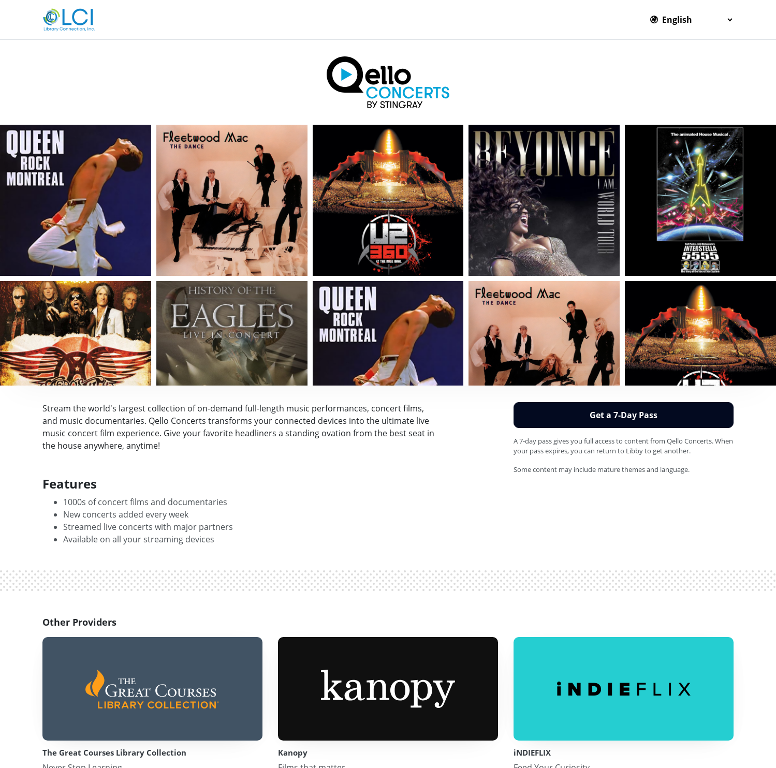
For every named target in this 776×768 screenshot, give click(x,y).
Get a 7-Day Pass (623, 415)
